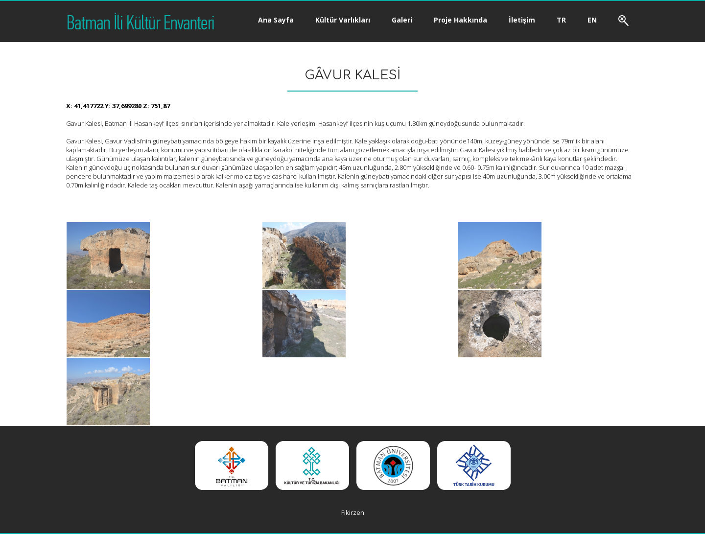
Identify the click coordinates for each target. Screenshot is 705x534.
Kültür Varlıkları (342, 19)
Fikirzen (352, 512)
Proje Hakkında (460, 19)
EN (592, 19)
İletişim (522, 19)
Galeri (402, 19)
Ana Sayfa (276, 19)
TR (561, 19)
